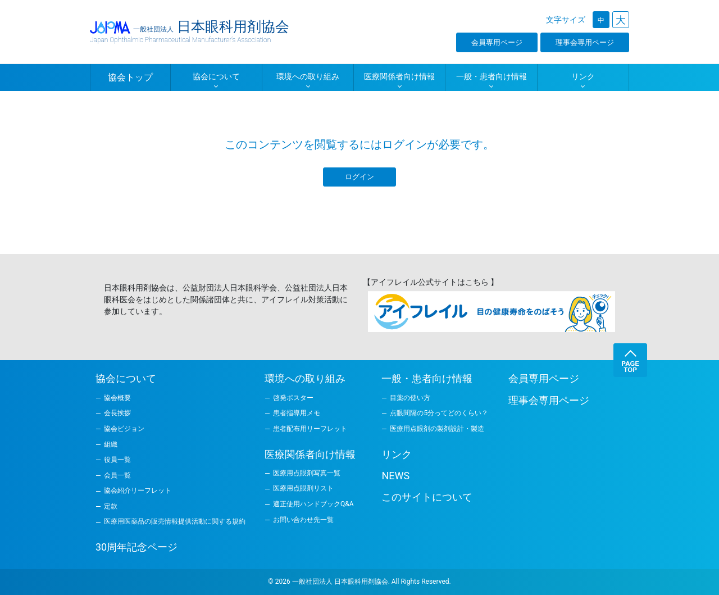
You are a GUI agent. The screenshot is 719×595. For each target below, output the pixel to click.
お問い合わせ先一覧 (303, 520)
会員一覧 (117, 475)
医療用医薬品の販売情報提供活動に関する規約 (174, 521)
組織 (110, 444)
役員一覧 (117, 460)
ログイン (359, 176)
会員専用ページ (496, 42)
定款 (110, 506)
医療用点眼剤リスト (303, 488)
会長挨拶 (117, 413)
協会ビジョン (124, 429)
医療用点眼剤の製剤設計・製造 (437, 429)
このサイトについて (426, 497)
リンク (396, 454)
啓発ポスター (293, 398)
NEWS (395, 476)
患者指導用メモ (296, 413)
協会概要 (117, 398)
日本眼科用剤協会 (189, 31)
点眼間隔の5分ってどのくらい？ (439, 413)
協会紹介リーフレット (137, 490)
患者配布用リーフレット (310, 429)
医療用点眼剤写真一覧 (306, 473)
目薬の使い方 (410, 398)
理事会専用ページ (585, 42)
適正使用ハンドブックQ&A (313, 504)
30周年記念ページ (136, 547)
